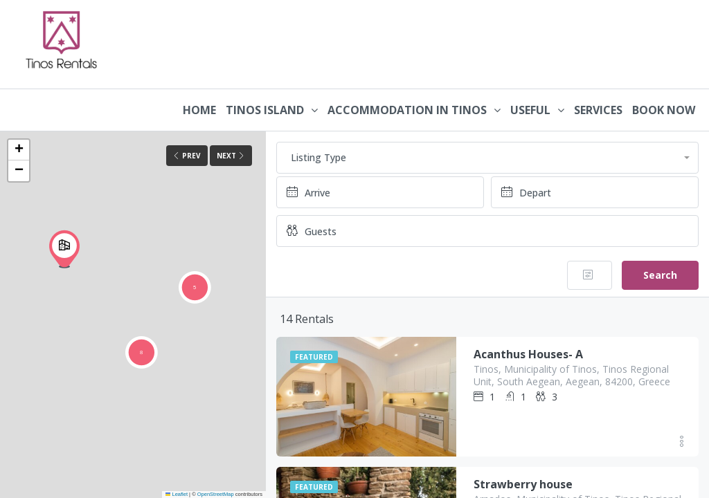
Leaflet (176, 494)
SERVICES (598, 110)
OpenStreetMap (215, 494)
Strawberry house (523, 484)
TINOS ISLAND (265, 110)
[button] (64, 249)
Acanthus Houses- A (528, 354)
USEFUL (530, 110)
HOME (199, 110)
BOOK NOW (663, 110)
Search (660, 275)
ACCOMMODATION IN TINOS (407, 110)
